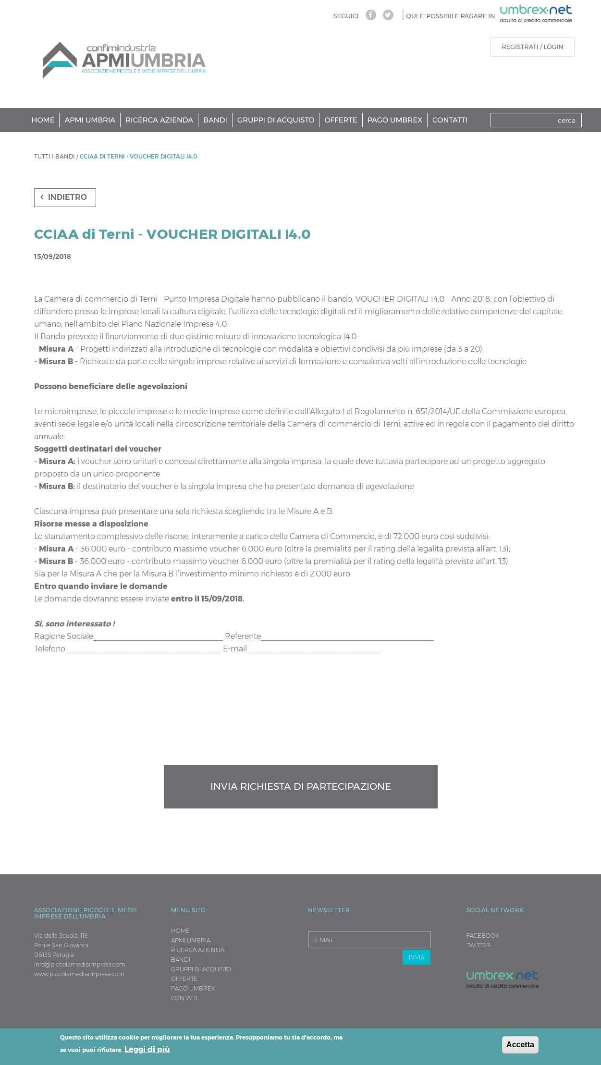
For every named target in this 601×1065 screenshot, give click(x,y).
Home (43, 119)
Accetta (520, 1045)
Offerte (340, 119)
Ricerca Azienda (159, 119)
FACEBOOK (482, 935)
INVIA (416, 957)
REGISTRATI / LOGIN (532, 47)
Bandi (215, 119)
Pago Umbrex (395, 119)
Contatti (449, 119)
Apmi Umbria (89, 119)
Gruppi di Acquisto (276, 119)
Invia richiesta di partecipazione (300, 786)
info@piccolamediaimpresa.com (79, 964)
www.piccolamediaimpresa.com (79, 974)
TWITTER (478, 945)
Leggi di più (147, 1049)
